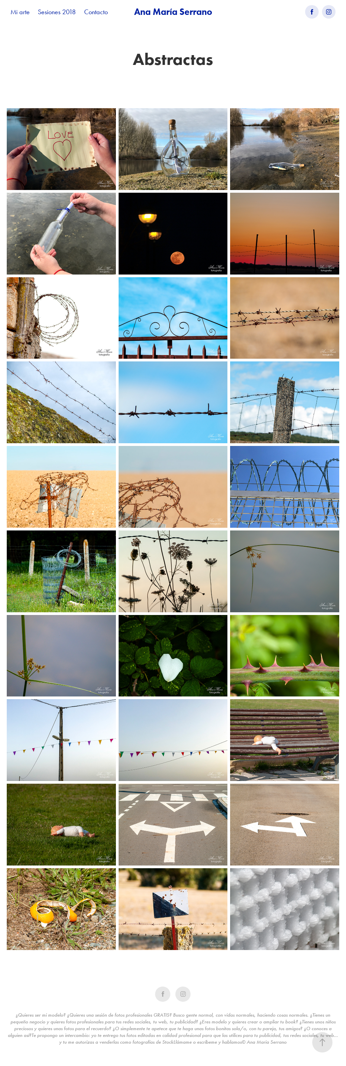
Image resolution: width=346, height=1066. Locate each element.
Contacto (96, 12)
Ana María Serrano (173, 11)
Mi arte (20, 12)
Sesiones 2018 (57, 12)
